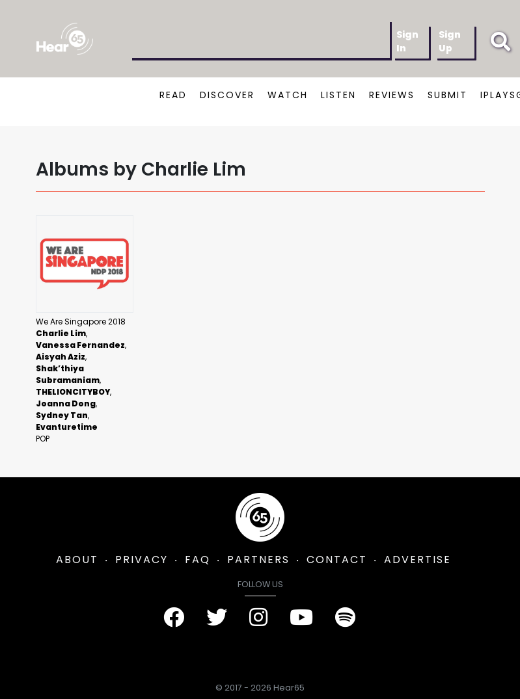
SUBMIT (447, 94)
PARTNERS (258, 559)
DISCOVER (227, 94)
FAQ (197, 559)
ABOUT (77, 559)
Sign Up (450, 41)
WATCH (287, 94)
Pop (42, 438)
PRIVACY (141, 559)
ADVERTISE (417, 559)
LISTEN (338, 94)
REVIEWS (392, 94)
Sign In (407, 41)
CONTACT (337, 559)
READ (173, 94)
